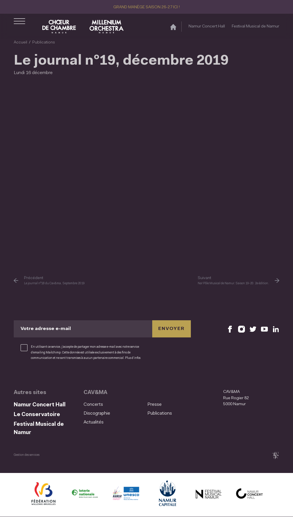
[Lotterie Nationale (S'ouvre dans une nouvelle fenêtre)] (84, 495)
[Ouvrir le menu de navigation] (19, 26)
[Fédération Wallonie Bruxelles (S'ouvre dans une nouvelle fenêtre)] (43, 495)
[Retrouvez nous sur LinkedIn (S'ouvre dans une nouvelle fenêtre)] (276, 329)
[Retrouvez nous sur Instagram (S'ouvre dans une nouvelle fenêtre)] (241, 329)
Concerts (93, 404)
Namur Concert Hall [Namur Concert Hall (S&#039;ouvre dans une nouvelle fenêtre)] (207, 26)
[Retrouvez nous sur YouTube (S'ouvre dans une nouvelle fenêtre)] (264, 329)
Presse (154, 404)
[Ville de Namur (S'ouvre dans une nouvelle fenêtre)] (167, 495)
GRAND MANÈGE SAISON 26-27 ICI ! (146, 7)
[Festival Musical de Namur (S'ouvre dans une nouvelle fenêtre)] (208, 495)
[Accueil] (173, 26)
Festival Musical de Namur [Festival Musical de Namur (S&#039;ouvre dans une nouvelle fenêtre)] (255, 26)
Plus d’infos (132, 358)
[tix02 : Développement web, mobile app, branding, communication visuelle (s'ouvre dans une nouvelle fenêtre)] (275, 455)
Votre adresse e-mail (46, 329)
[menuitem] (114, 404)
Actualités (94, 422)
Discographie (97, 413)
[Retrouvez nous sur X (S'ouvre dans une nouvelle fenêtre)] (253, 329)
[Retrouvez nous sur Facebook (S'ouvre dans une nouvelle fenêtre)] (230, 329)
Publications (43, 42)
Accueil (20, 42)
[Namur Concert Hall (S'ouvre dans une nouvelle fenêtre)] (249, 495)
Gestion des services (26, 455)
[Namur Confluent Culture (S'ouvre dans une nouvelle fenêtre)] (126, 495)
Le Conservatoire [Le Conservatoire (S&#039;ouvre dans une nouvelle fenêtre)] (37, 414)
